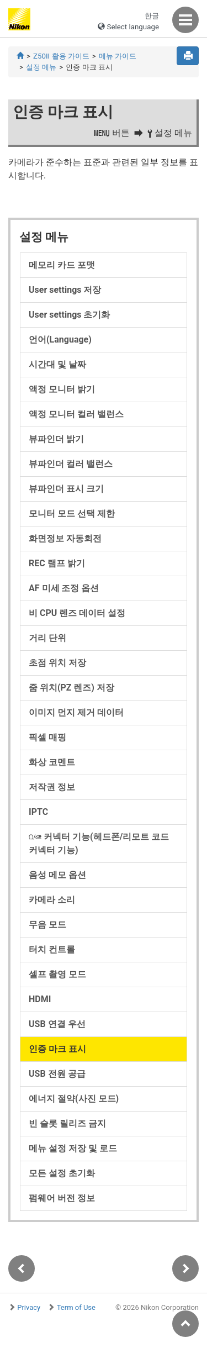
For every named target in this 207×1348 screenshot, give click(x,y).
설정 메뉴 (41, 67)
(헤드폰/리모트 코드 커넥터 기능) (99, 843)
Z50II (61, 56)
